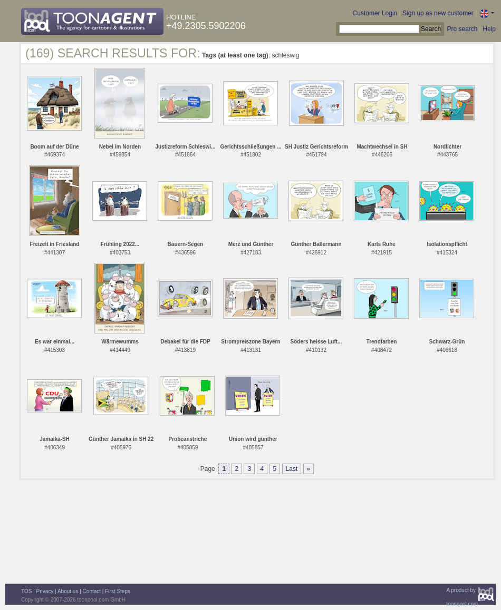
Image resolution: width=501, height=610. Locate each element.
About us (67, 591)
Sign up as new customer (438, 13)
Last (292, 469)
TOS (26, 591)
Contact (92, 591)
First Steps (117, 591)
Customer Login (375, 13)
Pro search (462, 29)
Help (489, 29)
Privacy (45, 591)
